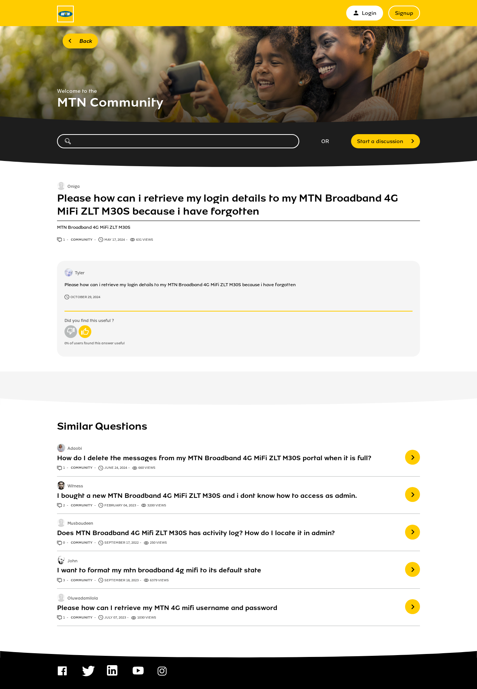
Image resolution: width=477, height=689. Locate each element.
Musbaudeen (80, 523)
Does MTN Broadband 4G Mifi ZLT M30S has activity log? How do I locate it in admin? (196, 532)
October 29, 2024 (85, 297)
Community (82, 239)
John (72, 561)
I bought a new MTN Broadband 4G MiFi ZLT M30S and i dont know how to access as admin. (207, 495)
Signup (404, 13)
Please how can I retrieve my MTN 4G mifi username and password (167, 607)
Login (364, 13)
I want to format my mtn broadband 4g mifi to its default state (159, 570)
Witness (75, 486)
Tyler (80, 273)
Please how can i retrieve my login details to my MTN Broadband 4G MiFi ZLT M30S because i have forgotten (227, 205)
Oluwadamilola (82, 598)
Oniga (73, 186)
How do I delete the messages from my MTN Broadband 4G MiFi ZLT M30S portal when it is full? (214, 457)
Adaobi (74, 449)
